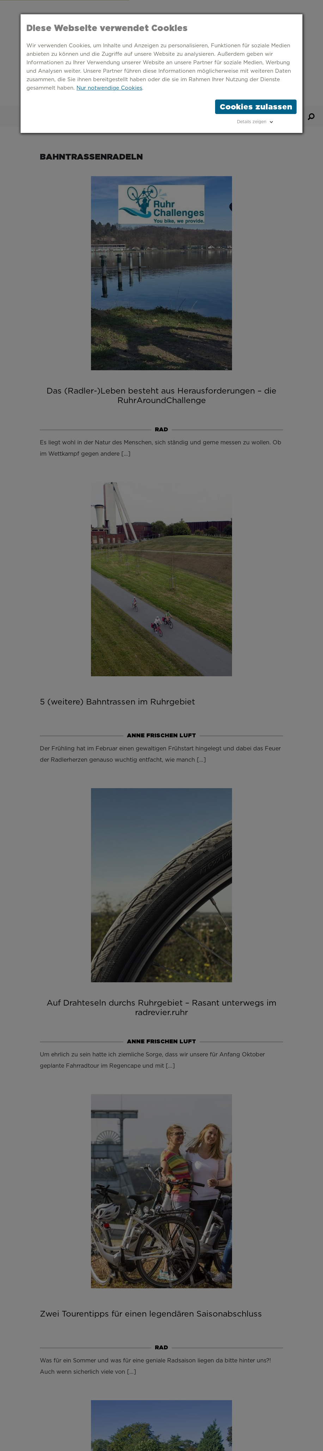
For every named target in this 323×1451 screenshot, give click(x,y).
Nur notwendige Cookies (109, 88)
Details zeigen (251, 122)
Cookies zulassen (256, 106)
